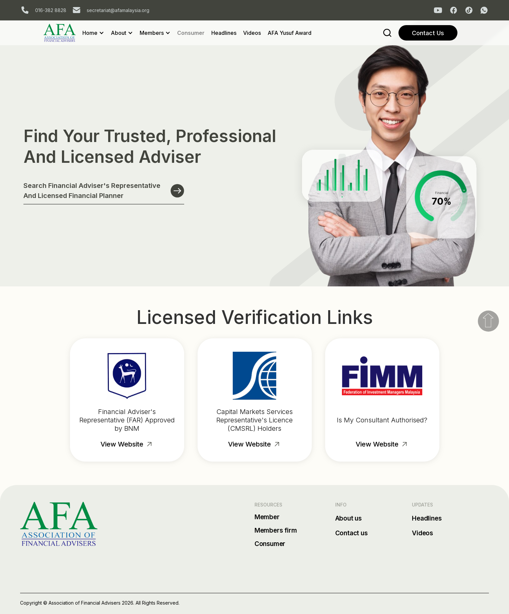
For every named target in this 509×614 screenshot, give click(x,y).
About (118, 32)
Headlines (223, 32)
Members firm (275, 530)
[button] (96, 33)
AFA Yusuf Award (289, 32)
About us (348, 518)
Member (267, 517)
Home (89, 32)
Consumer (191, 32)
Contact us (351, 533)
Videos (252, 32)
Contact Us (428, 33)
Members (152, 32)
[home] (63, 33)
